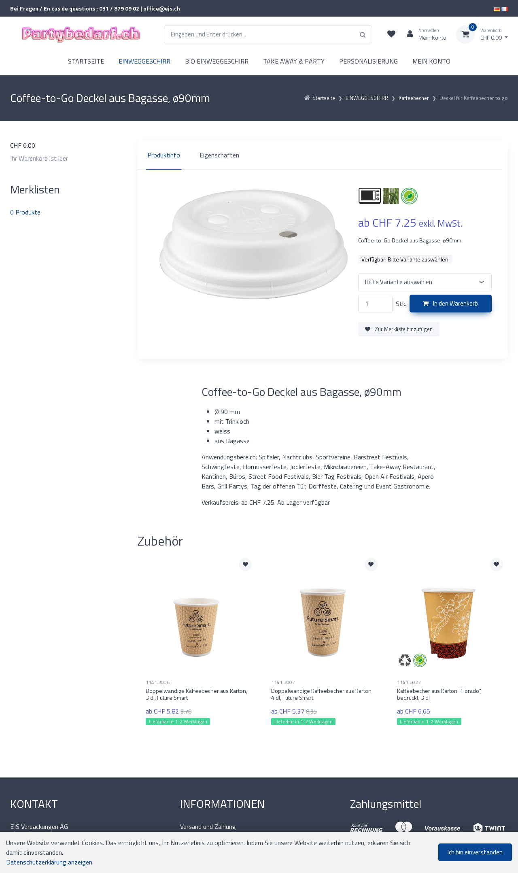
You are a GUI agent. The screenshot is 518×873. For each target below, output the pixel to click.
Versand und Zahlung (208, 826)
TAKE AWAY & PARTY (294, 61)
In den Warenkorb (450, 303)
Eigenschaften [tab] (219, 155)
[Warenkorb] (482, 34)
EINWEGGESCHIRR (144, 61)
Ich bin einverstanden (475, 852)
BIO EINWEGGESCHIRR (216, 61)
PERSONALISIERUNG (368, 61)
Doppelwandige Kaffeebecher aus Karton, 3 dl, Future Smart (196, 694)
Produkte (25, 212)
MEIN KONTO (431, 61)
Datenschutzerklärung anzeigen (49, 862)
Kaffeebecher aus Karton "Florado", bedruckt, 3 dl (439, 694)
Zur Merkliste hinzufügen (399, 329)
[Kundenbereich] (423, 34)
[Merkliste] (391, 34)
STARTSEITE (86, 61)
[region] (323, 155)
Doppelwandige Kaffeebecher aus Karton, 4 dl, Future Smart (322, 694)
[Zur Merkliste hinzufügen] (245, 564)
